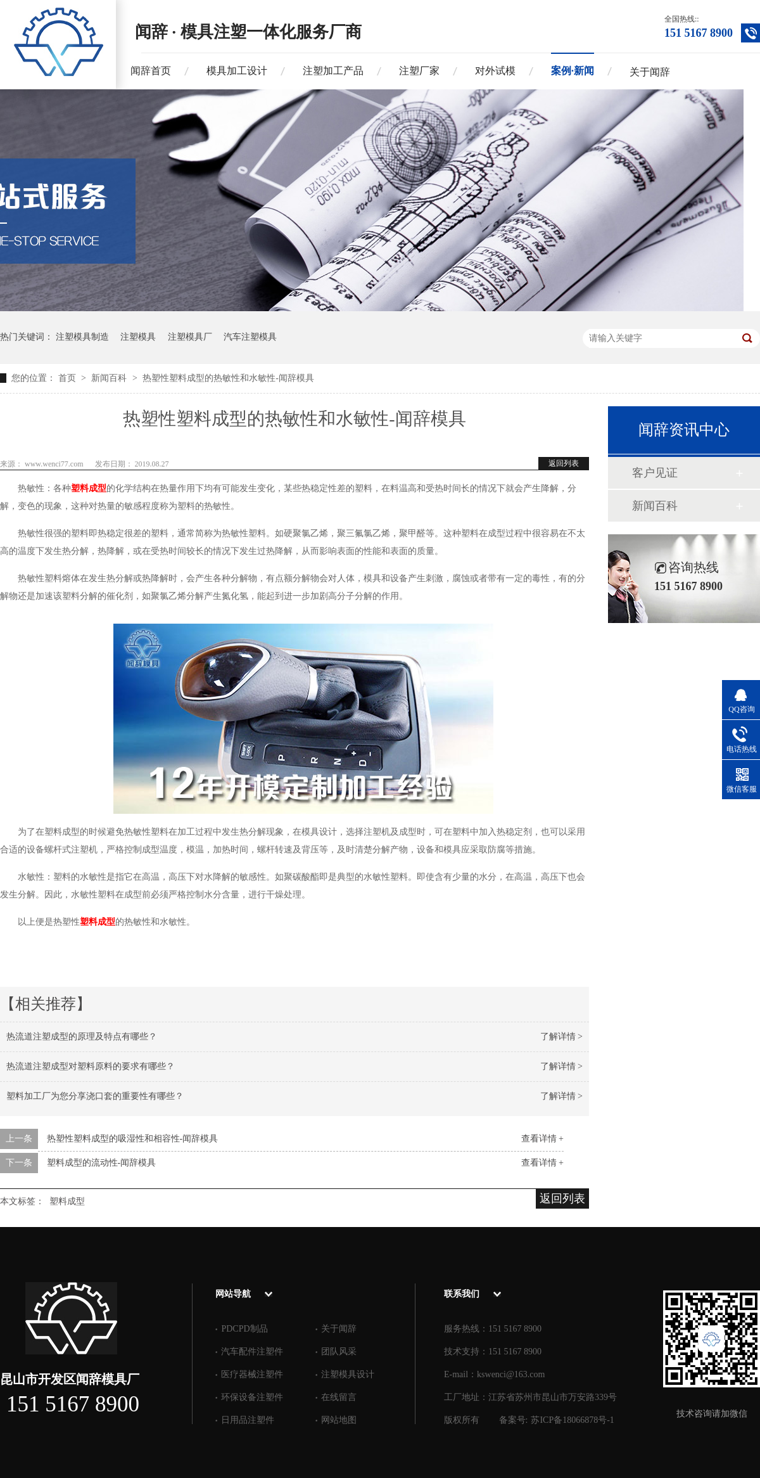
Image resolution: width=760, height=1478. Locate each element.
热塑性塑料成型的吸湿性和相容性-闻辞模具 (132, 1138)
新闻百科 (110, 378)
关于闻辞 (650, 72)
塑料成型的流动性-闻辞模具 (101, 1162)
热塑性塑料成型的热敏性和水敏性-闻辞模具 (228, 378)
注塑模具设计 (347, 1374)
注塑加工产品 (333, 70)
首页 (68, 378)
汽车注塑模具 (250, 337)
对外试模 (495, 70)
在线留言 (339, 1397)
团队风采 (339, 1351)
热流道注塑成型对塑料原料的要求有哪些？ (90, 1066)
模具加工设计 (236, 70)
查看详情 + (542, 1138)
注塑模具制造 (82, 337)
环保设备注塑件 (252, 1397)
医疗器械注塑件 (252, 1374)
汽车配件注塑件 (252, 1351)
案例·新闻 (572, 70)
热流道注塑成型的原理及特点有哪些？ (81, 1036)
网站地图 (339, 1420)
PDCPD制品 (244, 1328)
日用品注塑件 (247, 1420)
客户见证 (655, 472)
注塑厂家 (419, 70)
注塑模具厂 (190, 337)
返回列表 (563, 463)
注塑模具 (138, 337)
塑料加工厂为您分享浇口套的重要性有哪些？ (95, 1096)
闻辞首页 (150, 70)
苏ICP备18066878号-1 (572, 1420)
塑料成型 (88, 488)
